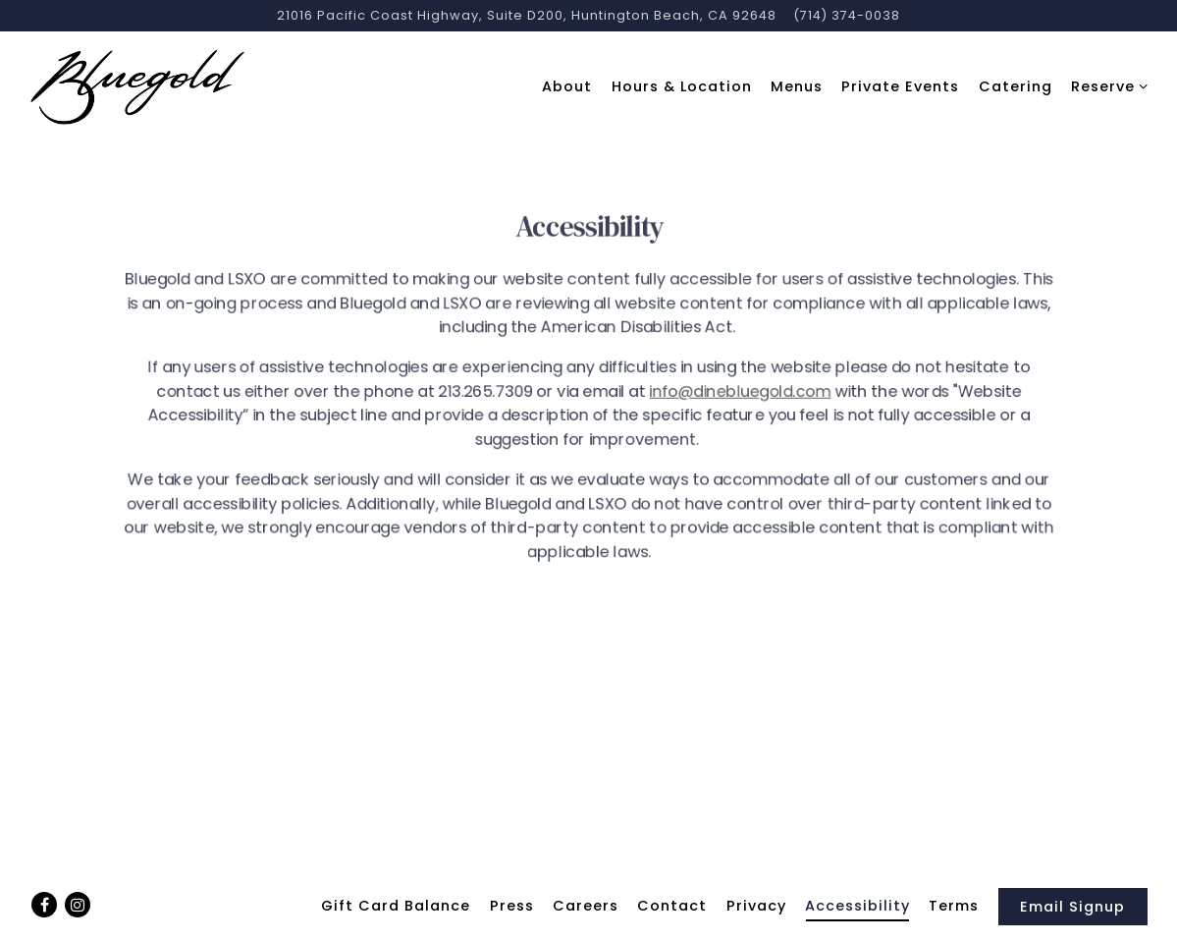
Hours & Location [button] (682, 86)
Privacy (756, 905)
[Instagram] (77, 904)
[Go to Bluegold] (526, 15)
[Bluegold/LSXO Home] (137, 86)
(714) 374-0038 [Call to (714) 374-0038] (846, 15)
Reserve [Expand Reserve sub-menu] (1106, 86)
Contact (672, 905)
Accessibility (857, 905)
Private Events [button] (900, 86)
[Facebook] (44, 904)
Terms (954, 905)
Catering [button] (1015, 86)
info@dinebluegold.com (739, 395)
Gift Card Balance (395, 905)
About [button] (567, 86)
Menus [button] (797, 86)
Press (512, 905)
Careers (585, 905)
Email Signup (1072, 906)
